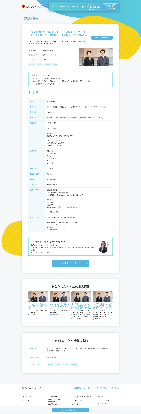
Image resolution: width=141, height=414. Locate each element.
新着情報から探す (53, 401)
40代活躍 (31, 64)
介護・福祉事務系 (89, 348)
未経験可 (54, 64)
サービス (50, 348)
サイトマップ (101, 404)
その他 (56, 351)
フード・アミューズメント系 (72, 348)
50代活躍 (39, 64)
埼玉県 (49, 357)
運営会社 (100, 396)
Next (113, 300)
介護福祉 (57, 348)
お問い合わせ (114, 388)
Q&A (83, 7)
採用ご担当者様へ (101, 388)
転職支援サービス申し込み (82, 388)
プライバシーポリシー (104, 400)
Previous (28, 300)
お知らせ (75, 404)
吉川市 (56, 357)
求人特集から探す (53, 404)
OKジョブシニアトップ (29, 396)
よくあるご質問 (77, 400)
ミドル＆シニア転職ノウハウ (81, 396)
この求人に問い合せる (70, 263)
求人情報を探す (52, 396)
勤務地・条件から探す (55, 399)
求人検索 (55, 7)
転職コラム (76, 7)
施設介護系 (101, 348)
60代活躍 (47, 64)
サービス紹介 (65, 7)
